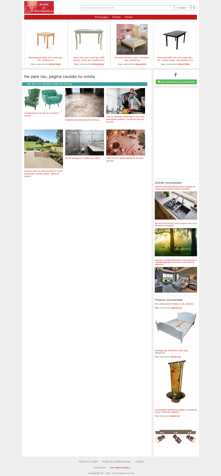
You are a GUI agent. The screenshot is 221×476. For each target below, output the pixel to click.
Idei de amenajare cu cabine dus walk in (82, 158)
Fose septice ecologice (120, 467)
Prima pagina (101, 17)
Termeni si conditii (88, 461)
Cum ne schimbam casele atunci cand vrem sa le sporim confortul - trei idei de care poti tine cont (125, 119)
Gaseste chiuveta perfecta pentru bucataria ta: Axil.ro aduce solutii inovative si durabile (175, 188)
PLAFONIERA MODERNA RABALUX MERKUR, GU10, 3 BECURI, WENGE (176, 411)
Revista (128, 17)
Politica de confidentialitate (116, 461)
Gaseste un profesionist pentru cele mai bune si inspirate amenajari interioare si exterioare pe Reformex (176, 262)
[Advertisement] (84, 201)
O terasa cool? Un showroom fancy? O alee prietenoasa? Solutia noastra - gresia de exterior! (43, 173)
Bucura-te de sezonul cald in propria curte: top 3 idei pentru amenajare (176, 224)
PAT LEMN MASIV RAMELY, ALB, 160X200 (174, 304)
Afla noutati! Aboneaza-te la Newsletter (176, 82)
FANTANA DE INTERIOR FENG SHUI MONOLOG (171, 352)
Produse (116, 17)
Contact (139, 461)
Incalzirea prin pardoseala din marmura (82, 120)
